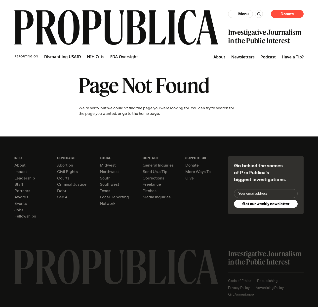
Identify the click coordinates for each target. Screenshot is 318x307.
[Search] (259, 14)
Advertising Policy (270, 288)
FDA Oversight (124, 56)
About (219, 57)
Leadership (24, 178)
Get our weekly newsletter (265, 203)
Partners (22, 190)
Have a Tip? (293, 57)
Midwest (108, 165)
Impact (20, 171)
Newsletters (243, 57)
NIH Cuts (95, 56)
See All (63, 197)
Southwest (109, 184)
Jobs (18, 210)
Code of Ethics (239, 281)
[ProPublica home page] (116, 267)
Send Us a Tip (155, 171)
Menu (243, 13)
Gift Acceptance (241, 294)
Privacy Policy (239, 288)
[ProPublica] (116, 27)
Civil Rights (67, 171)
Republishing (267, 281)
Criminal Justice (71, 184)
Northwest (109, 171)
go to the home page (140, 113)
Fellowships (25, 216)
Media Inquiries (157, 197)
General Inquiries (158, 165)
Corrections (153, 178)
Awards (21, 197)
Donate (287, 13)
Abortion (65, 165)
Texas (105, 190)
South (105, 178)
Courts (63, 178)
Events (20, 203)
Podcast (268, 57)
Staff (18, 184)
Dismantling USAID (62, 56)
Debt (61, 190)
